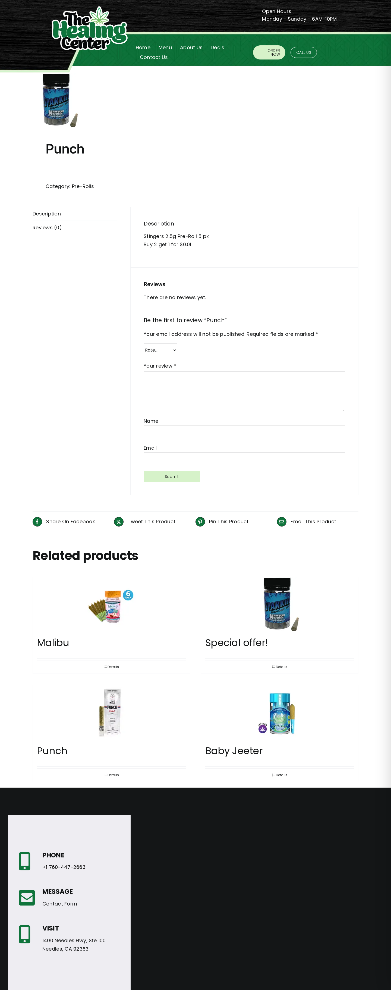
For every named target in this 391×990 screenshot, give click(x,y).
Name (151, 421)
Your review (160, 365)
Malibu (53, 643)
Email (150, 447)
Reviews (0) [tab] (47, 227)
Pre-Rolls (83, 186)
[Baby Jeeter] (279, 712)
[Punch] (111, 712)
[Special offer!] (279, 604)
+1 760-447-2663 (64, 867)
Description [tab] (47, 213)
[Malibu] (111, 604)
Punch (52, 751)
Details (113, 667)
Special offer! (236, 643)
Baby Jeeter (234, 751)
